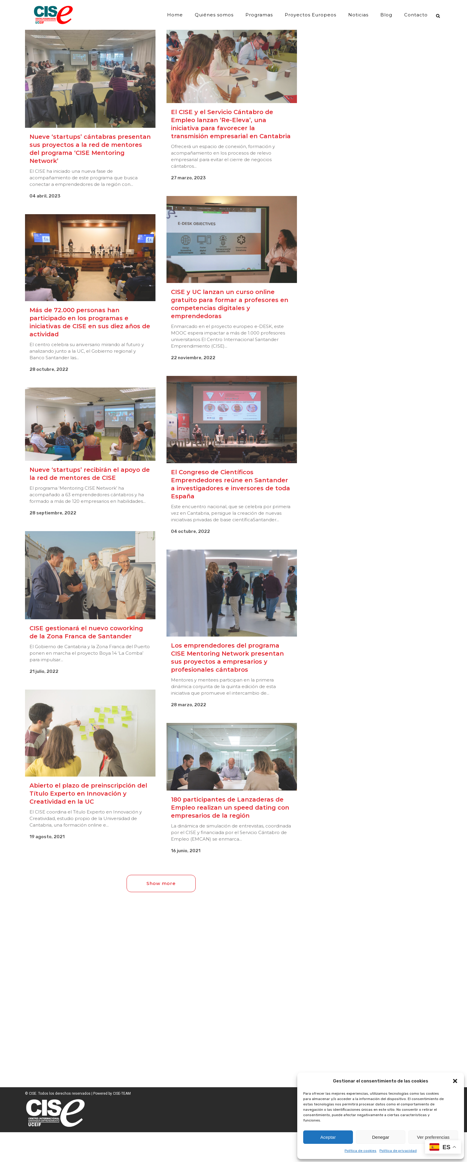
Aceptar (328, 1137)
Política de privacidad (398, 1151)
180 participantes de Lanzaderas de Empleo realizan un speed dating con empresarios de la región (230, 807)
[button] (455, 1081)
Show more (161, 883)
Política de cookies (360, 1151)
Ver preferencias (433, 1137)
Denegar (380, 1137)
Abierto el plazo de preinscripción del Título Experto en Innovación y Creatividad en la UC (88, 793)
